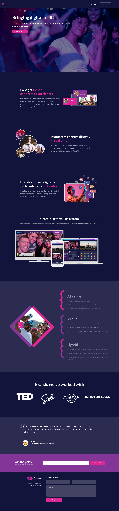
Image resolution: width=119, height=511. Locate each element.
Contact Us (94, 4)
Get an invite (105, 4)
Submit (54, 500)
